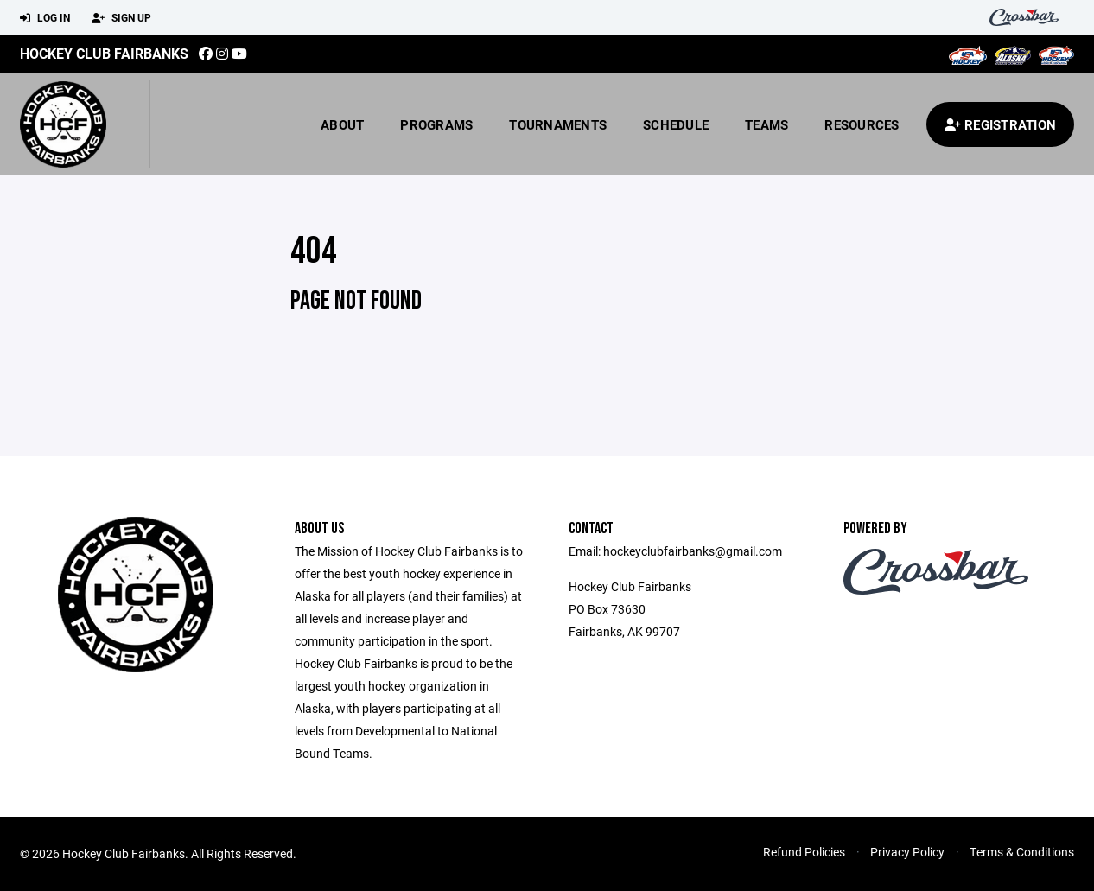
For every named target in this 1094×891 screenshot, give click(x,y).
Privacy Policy (907, 851)
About (342, 124)
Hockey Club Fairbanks (104, 53)
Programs (436, 124)
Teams (766, 124)
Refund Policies (804, 851)
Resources (861, 124)
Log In (45, 18)
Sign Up (121, 18)
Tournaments (558, 124)
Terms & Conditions (1022, 851)
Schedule (676, 124)
